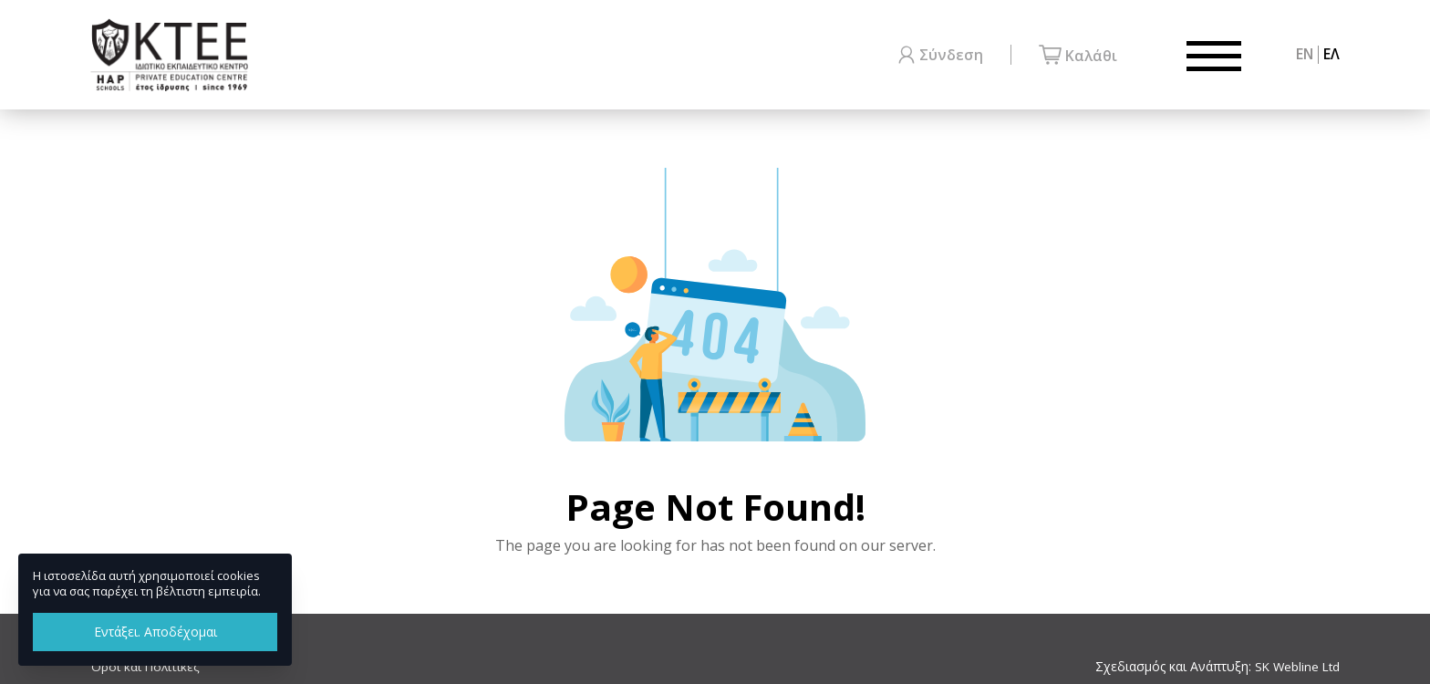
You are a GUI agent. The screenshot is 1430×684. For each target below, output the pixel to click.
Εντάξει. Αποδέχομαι (155, 631)
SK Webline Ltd (1295, 667)
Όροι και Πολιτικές (145, 667)
